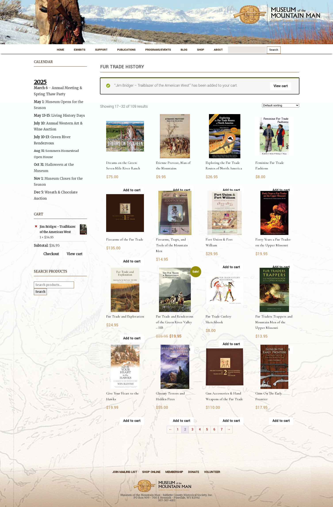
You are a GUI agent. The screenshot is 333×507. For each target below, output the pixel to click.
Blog (184, 50)
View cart (281, 86)
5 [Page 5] (207, 429)
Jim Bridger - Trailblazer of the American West (63, 229)
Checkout (51, 254)
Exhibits (79, 50)
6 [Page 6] (214, 429)
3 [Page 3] (192, 429)
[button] (60, 181)
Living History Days (68, 115)
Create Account (305, 28)
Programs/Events (158, 50)
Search (40, 292)
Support (101, 50)
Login (319, 28)
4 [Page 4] (200, 429)
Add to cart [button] (131, 190)
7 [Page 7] (221, 429)
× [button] (35, 226)
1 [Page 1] (178, 429)
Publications (126, 50)
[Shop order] (280, 105)
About (218, 50)
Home (60, 50)
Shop (200, 50)
